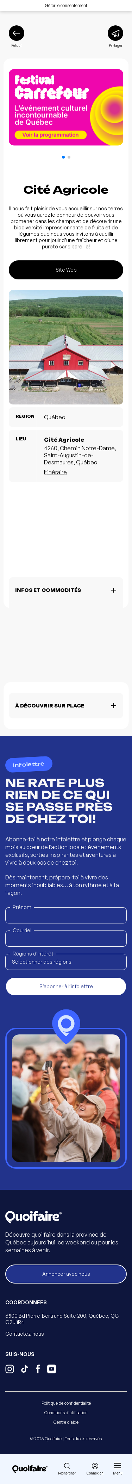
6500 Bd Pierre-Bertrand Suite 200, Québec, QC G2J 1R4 (62, 1319)
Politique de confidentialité (66, 1403)
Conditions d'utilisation (66, 1412)
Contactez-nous (24, 1334)
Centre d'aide (66, 1422)
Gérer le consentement (66, 5)
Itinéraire (55, 472)
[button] (63, 157)
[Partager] (115, 36)
